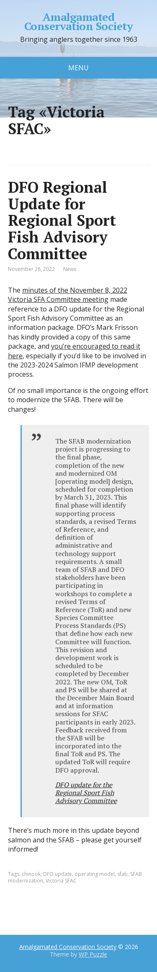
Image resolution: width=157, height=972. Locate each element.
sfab (122, 874)
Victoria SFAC (61, 880)
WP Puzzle (93, 954)
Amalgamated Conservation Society (78, 22)
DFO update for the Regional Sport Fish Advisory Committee (86, 792)
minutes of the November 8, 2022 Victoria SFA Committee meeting (67, 295)
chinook (31, 874)
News (69, 269)
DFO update (57, 874)
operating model (95, 874)
